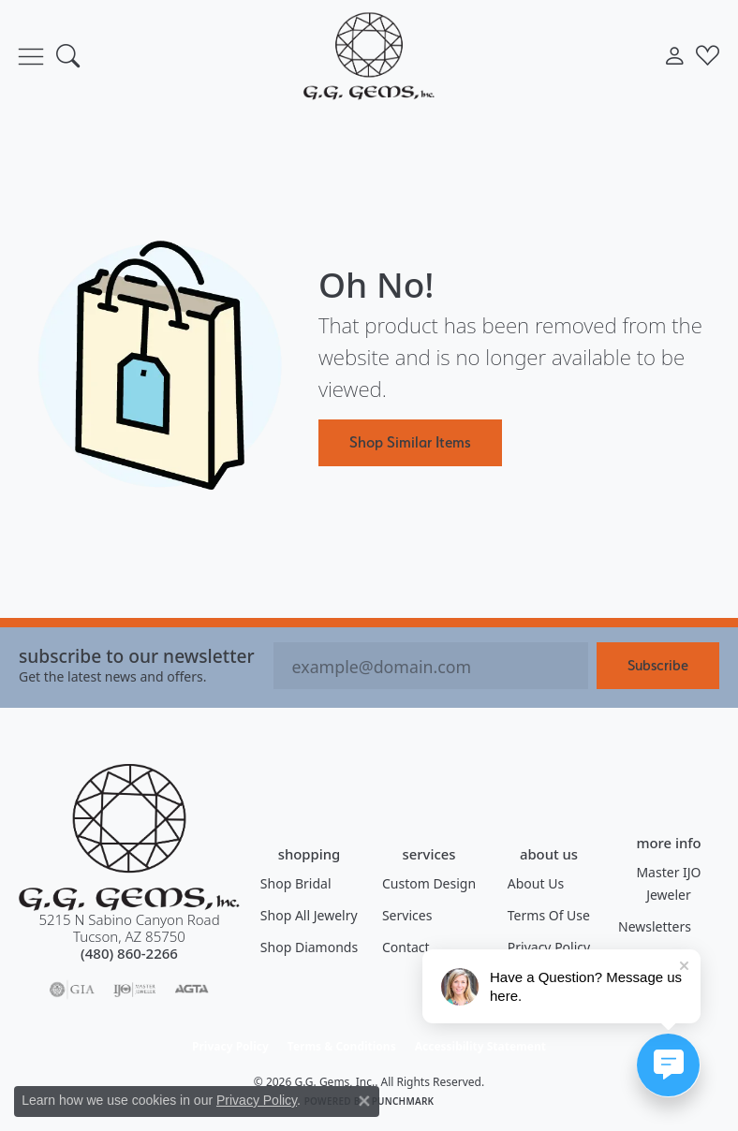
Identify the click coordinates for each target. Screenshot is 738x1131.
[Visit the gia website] (72, 990)
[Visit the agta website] (191, 990)
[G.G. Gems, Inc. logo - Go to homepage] (369, 55)
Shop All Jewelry (309, 915)
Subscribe (657, 665)
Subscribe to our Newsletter (137, 656)
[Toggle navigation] (30, 56)
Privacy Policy (549, 947)
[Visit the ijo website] (134, 990)
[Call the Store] (129, 953)
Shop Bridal (296, 883)
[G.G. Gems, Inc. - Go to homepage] (129, 837)
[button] (68, 56)
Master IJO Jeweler (668, 883)
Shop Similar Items (410, 442)
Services (407, 915)
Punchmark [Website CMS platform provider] (403, 1101)
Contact (406, 947)
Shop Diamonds (309, 947)
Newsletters (654, 926)
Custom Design (429, 883)
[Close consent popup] (364, 1101)
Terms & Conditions (342, 1046)
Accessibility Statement (480, 1046)
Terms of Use (549, 915)
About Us (536, 883)
